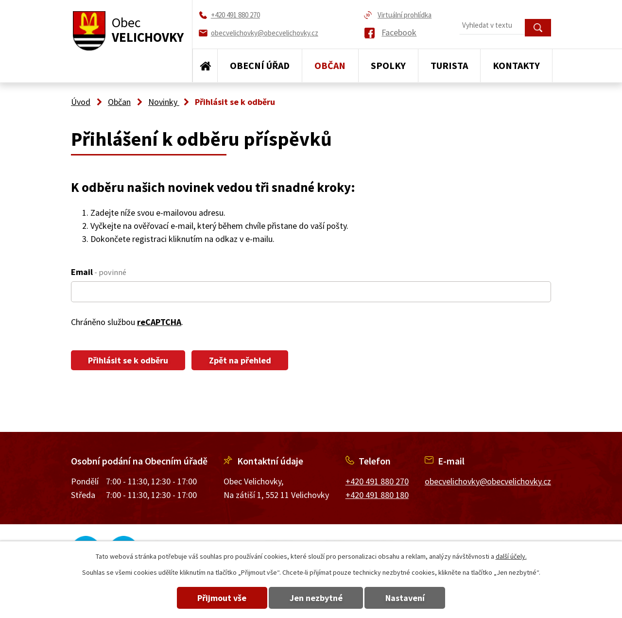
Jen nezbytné (316, 597)
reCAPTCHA (159, 321)
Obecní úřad (260, 65)
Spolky (388, 65)
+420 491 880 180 (377, 494)
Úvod (205, 65)
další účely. (511, 556)
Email (98, 271)
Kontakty (516, 65)
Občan (330, 65)
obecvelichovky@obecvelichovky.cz (488, 481)
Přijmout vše (219, 597)
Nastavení (407, 597)
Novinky (163, 101)
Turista (449, 65)
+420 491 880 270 (377, 481)
